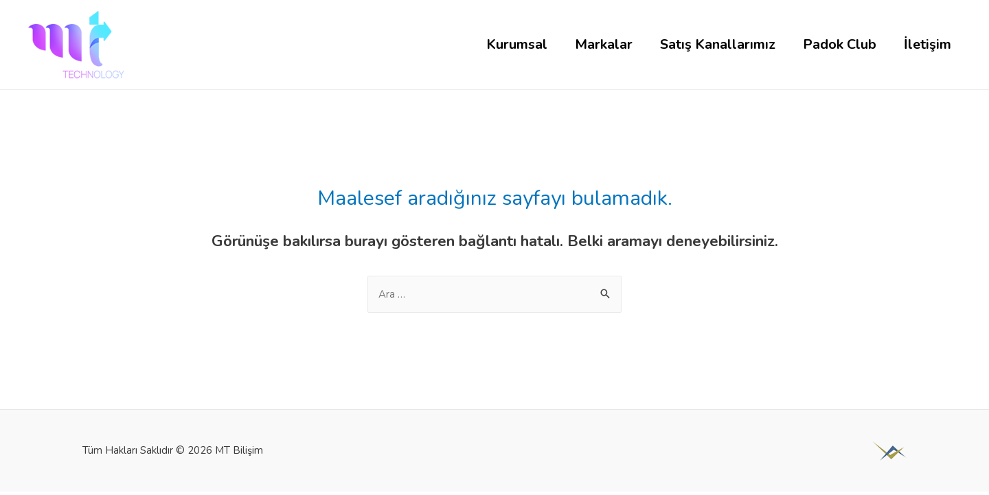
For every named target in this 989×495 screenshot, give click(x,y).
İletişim (927, 44)
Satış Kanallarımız (717, 44)
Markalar (604, 44)
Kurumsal (516, 44)
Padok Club (839, 44)
